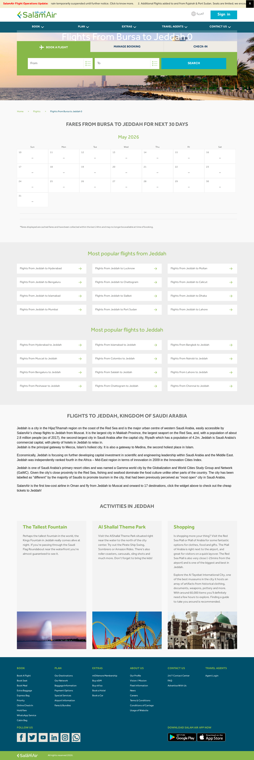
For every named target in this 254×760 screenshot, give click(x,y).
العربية (197, 14)
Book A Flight (24, 676)
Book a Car (97, 696)
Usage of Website (139, 711)
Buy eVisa (97, 686)
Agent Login (211, 676)
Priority (21, 701)
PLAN (81, 27)
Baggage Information (66, 686)
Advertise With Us (177, 686)
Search (194, 63)
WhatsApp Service (26, 716)
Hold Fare (22, 711)
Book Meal (22, 686)
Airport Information (65, 701)
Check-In (200, 46)
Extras (127, 27)
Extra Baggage (24, 691)
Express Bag (23, 696)
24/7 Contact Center (179, 676)
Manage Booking (127, 46)
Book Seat (22, 681)
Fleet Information (139, 686)
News (133, 691)
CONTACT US (218, 27)
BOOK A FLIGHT (53, 47)
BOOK (36, 27)
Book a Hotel (99, 691)
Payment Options (64, 691)
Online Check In (25, 706)
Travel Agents (172, 27)
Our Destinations (64, 676)
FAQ (170, 681)
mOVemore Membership (104, 676)
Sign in (223, 15)
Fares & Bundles (63, 706)
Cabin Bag (22, 720)
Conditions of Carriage (142, 706)
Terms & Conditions (140, 701)
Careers (134, 696)
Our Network (61, 681)
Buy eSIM (97, 681)
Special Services (63, 696)
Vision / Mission (138, 681)
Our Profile (135, 676)
